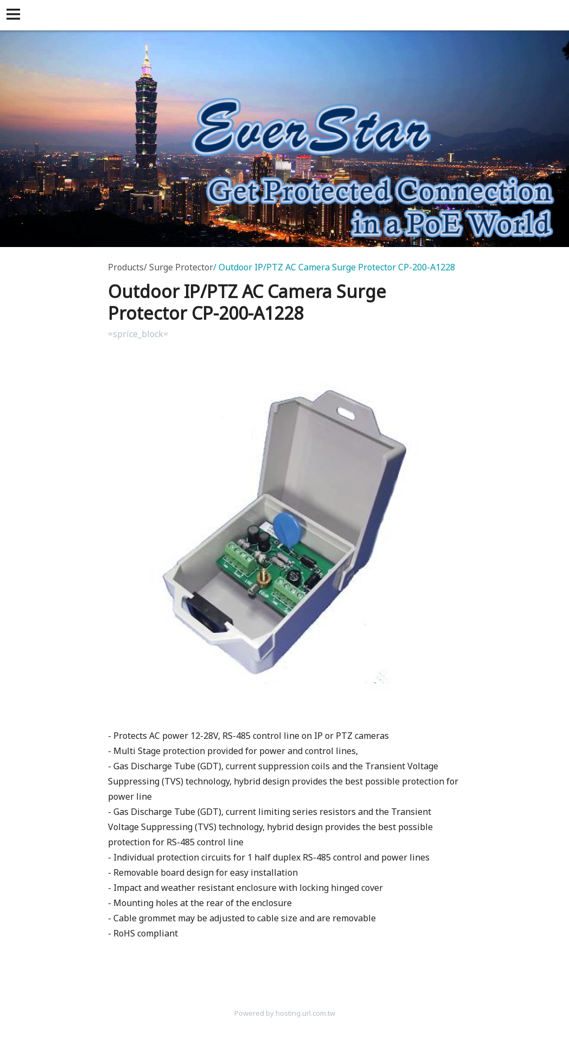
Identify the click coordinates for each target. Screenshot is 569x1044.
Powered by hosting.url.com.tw (284, 1013)
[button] (15, 15)
